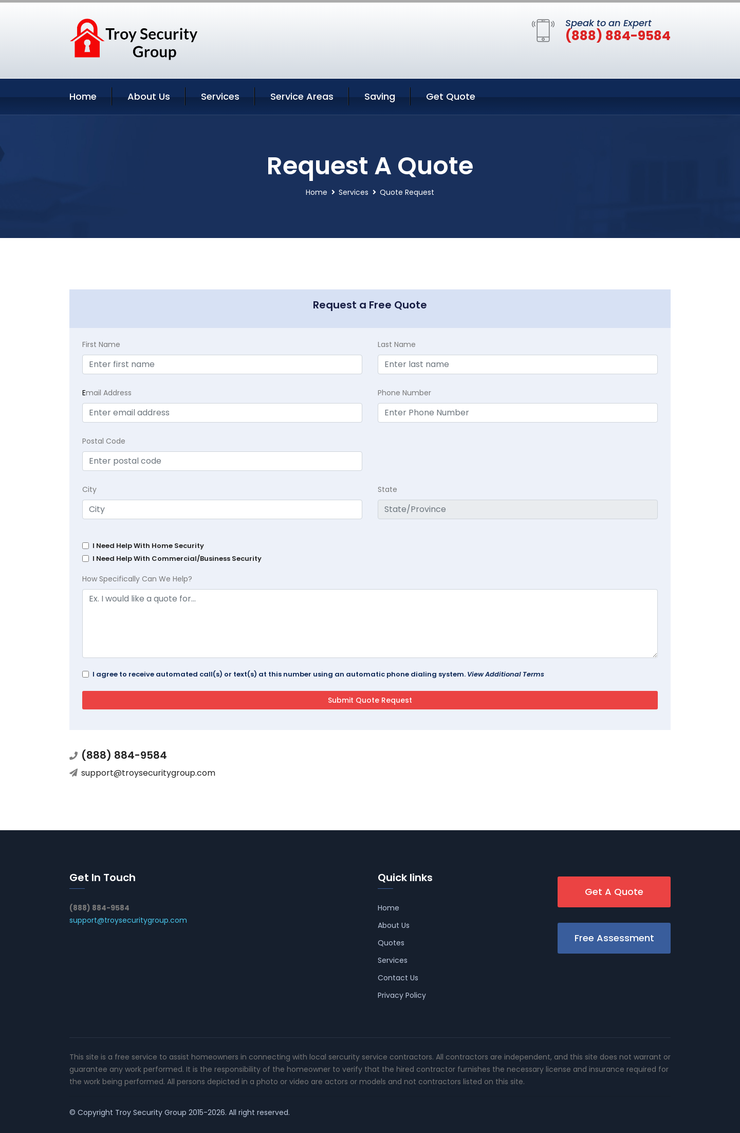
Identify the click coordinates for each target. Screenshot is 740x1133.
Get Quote (450, 96)
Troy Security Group (151, 1112)
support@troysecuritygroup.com (148, 773)
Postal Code (103, 441)
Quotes (391, 943)
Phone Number (404, 393)
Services (220, 96)
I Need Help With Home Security (148, 546)
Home (83, 96)
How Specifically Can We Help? (137, 579)
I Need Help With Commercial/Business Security (177, 558)
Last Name (397, 344)
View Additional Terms (505, 674)
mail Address (107, 393)
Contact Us (398, 978)
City (89, 489)
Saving (379, 96)
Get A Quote (614, 891)
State (387, 489)
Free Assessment (614, 937)
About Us (148, 96)
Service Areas (302, 96)
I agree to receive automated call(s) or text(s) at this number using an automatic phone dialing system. (318, 674)
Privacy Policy (402, 995)
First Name (101, 344)
